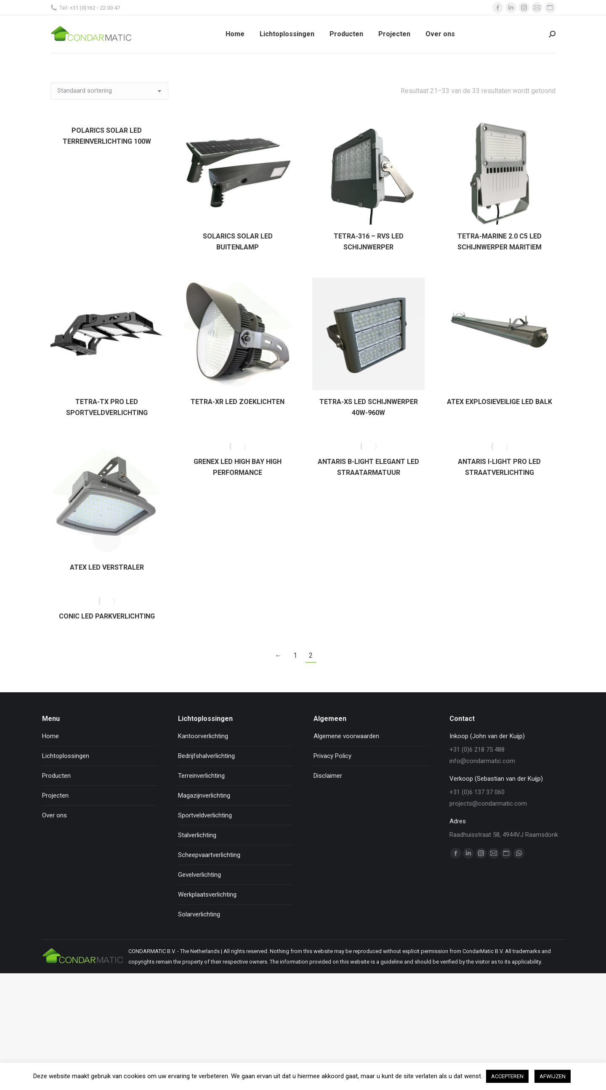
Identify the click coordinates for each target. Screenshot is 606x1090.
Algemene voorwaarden (346, 736)
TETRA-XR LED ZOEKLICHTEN (237, 402)
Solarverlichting (199, 914)
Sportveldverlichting (205, 815)
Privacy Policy (332, 756)
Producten (56, 775)
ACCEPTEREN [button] (507, 1076)
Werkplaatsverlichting (207, 894)
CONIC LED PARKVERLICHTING (107, 616)
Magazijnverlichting (204, 795)
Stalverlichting (197, 835)
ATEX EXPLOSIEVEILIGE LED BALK (499, 402)
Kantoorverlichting (203, 736)
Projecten (55, 795)
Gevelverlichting (199, 874)
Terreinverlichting (201, 775)
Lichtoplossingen (65, 756)
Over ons (54, 815)
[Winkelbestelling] (109, 91)
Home (50, 736)
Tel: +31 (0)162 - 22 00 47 (85, 8)
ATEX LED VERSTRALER (107, 567)
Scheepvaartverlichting (209, 855)
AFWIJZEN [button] (553, 1076)
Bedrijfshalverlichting (206, 756)
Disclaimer (328, 775)
